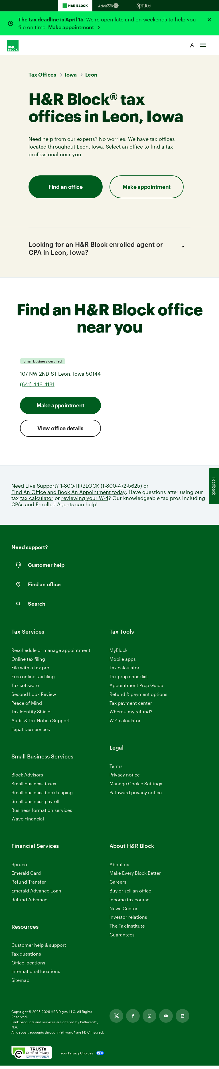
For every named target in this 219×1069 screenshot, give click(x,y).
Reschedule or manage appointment (50, 653)
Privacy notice (125, 778)
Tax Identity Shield (30, 715)
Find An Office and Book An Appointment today (68, 496)
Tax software (25, 688)
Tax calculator (124, 671)
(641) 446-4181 (37, 388)
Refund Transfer (28, 885)
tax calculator (36, 502)
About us (119, 867)
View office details (60, 431)
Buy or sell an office (130, 894)
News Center (123, 911)
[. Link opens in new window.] (31, 1056)
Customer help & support (38, 949)
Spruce (19, 867)
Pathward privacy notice (136, 795)
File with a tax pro (30, 671)
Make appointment (71, 27)
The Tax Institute (127, 929)
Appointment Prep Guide (136, 688)
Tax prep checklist (129, 679)
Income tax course (129, 903)
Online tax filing (28, 662)
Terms (116, 769)
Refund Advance (29, 903)
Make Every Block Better (135, 876)
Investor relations (128, 921)
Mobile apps (123, 662)
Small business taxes (33, 787)
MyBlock (118, 653)
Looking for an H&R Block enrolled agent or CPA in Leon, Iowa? (107, 249)
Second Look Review (33, 697)
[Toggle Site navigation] (203, 42)
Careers (118, 885)
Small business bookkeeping (42, 795)
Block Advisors (27, 778)
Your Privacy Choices (76, 1056)
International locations (35, 975)
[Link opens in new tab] (116, 1019)
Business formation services (41, 813)
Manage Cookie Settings (136, 787)
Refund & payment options (138, 697)
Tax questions (26, 957)
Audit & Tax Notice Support (40, 723)
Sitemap (20, 984)
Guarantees (122, 938)
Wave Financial (27, 822)
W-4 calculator (125, 723)
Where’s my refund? (131, 715)
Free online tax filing (33, 679)
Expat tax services (30, 733)
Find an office (65, 186)
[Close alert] (209, 20)
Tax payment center (131, 706)
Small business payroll (35, 804)
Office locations (28, 966)
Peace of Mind (26, 706)
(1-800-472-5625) (121, 489)
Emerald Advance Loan (36, 894)
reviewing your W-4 (84, 502)
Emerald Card (26, 876)
